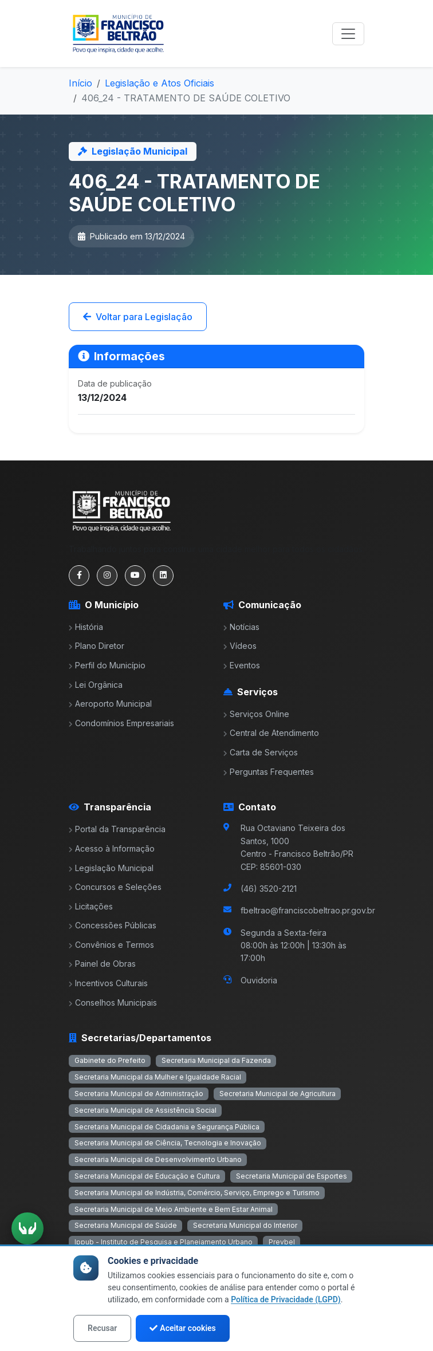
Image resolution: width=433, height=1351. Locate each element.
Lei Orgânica (96, 685)
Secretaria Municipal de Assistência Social (145, 1110)
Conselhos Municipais (113, 1002)
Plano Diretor (96, 646)
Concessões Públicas (112, 925)
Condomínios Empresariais (121, 723)
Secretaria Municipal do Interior (245, 1225)
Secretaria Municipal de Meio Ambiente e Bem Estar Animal (173, 1209)
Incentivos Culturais (108, 983)
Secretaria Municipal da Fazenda (216, 1060)
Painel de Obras (102, 963)
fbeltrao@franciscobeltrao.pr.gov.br (308, 910)
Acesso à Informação (112, 848)
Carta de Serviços (260, 752)
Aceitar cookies (182, 1328)
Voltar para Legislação (137, 316)
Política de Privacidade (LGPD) (286, 1299)
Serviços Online (256, 714)
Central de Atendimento (271, 733)
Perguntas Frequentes (268, 772)
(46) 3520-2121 (269, 888)
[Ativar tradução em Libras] (27, 1228)
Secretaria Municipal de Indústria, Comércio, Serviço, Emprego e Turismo (197, 1192)
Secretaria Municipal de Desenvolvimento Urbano (158, 1159)
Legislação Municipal (111, 868)
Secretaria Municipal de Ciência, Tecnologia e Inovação (167, 1143)
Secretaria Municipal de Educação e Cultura (147, 1176)
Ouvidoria (259, 980)
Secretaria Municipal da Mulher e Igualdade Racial (157, 1077)
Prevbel (282, 1242)
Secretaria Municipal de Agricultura (277, 1093)
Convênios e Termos (111, 945)
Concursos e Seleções (115, 887)
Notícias (241, 627)
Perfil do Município (107, 665)
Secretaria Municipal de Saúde (125, 1225)
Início (80, 83)
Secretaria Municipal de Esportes (291, 1176)
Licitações (91, 906)
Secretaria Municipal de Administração (138, 1093)
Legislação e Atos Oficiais (159, 83)
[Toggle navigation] (348, 33)
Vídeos (240, 646)
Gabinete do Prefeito (109, 1060)
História (86, 627)
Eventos (241, 665)
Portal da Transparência (117, 829)
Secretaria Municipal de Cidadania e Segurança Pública (166, 1126)
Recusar (102, 1328)
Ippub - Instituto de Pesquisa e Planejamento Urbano (163, 1242)
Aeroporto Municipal (110, 703)
